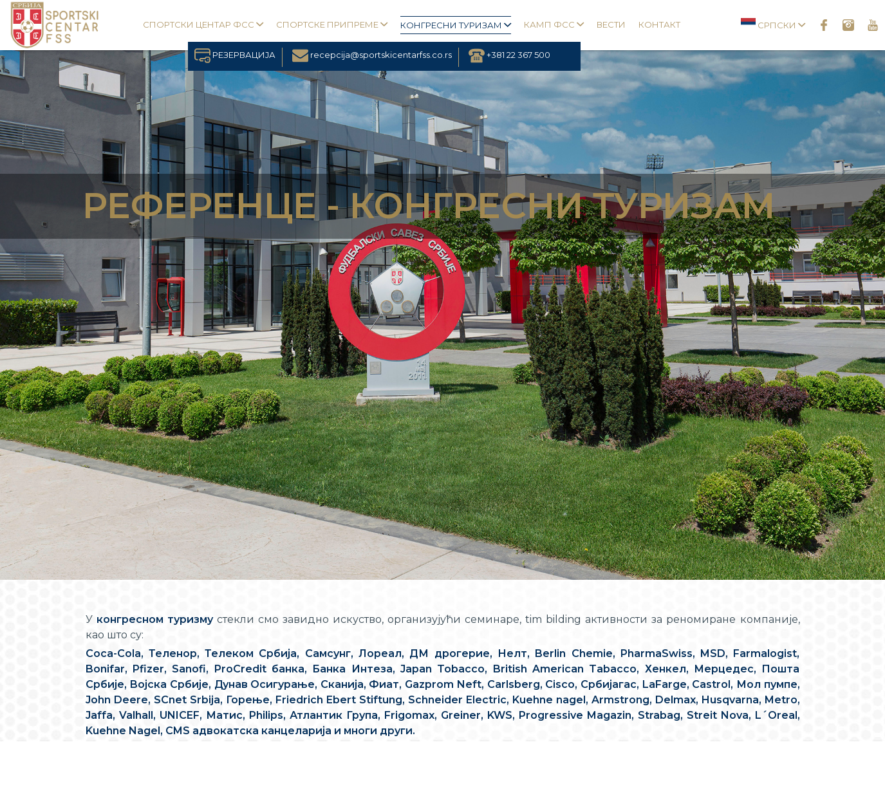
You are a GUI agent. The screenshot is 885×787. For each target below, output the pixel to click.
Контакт (659, 24)
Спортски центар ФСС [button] (203, 24)
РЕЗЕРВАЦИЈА (234, 55)
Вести (611, 24)
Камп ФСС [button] (554, 24)
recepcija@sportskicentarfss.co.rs (372, 55)
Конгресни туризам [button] (455, 25)
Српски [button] (773, 24)
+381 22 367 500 (509, 55)
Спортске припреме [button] (331, 24)
